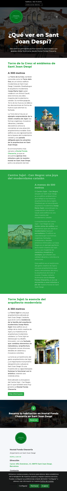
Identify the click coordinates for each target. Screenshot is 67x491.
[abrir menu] (57, 17)
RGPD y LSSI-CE (15, 457)
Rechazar (34, 486)
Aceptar (45, 486)
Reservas (33, 420)
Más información (16, 394)
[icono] (33, 408)
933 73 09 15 (37, 2)
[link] (16, 16)
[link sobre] (33, 439)
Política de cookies (47, 481)
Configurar (23, 486)
